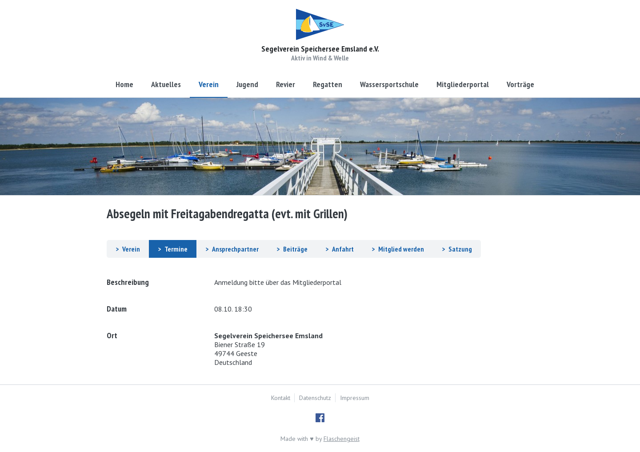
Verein (209, 84)
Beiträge (295, 248)
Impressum (354, 398)
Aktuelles (166, 84)
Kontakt (280, 398)
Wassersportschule (389, 84)
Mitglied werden (401, 248)
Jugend (247, 84)
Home (124, 84)
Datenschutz (315, 398)
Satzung (460, 248)
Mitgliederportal (462, 84)
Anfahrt (343, 248)
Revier (285, 84)
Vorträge (520, 84)
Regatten (327, 84)
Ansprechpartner (235, 248)
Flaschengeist (342, 439)
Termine (176, 248)
